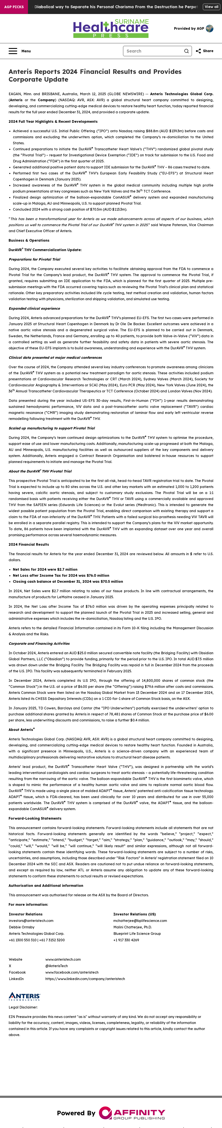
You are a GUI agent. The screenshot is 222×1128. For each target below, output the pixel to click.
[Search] (152, 51)
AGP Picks (14, 7)
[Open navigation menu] (20, 51)
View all (211, 7)
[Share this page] (204, 51)
